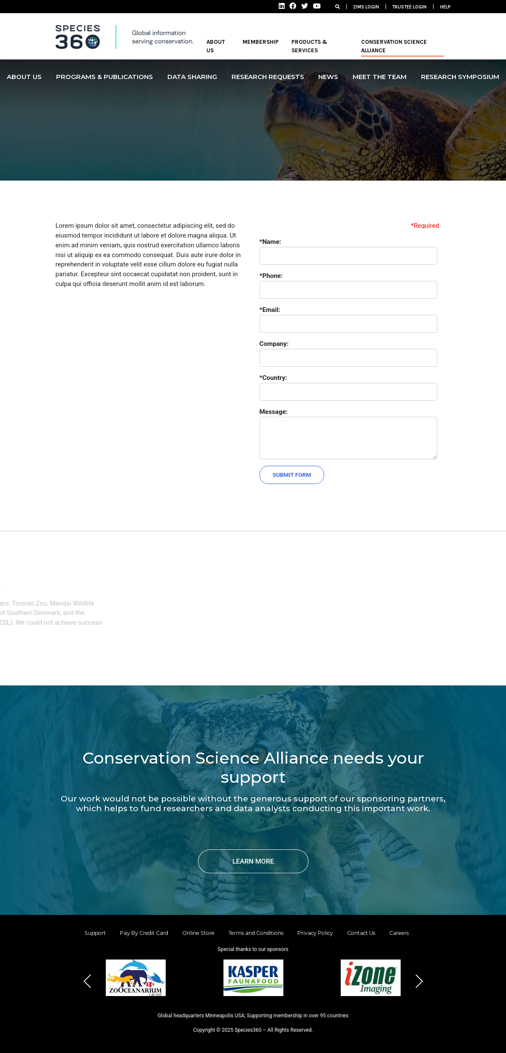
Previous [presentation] (87, 981)
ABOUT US (215, 46)
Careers (399, 933)
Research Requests (268, 77)
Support (95, 933)
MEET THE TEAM (380, 77)
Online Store (198, 933)
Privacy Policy (315, 933)
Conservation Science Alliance (394, 46)
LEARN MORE (253, 861)
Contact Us (361, 933)
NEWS (328, 77)
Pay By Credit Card (144, 933)
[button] (232, 1009)
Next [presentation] (418, 981)
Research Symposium (460, 77)
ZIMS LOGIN (366, 7)
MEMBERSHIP (261, 42)
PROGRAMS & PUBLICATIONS (104, 77)
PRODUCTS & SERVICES (309, 46)
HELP (445, 7)
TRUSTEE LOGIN (409, 7)
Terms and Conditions (256, 933)
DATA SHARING (192, 77)
